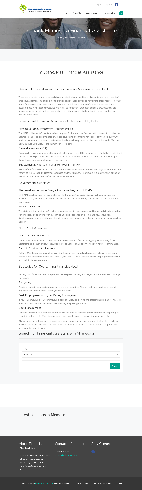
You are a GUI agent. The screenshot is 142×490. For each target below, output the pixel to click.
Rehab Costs (82, 483)
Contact (120, 483)
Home (65, 13)
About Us (77, 13)
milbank (81, 37)
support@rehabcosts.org (66, 455)
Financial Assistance (44, 483)
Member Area (93, 13)
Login (98, 4)
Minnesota (70, 37)
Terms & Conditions (102, 483)
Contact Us (110, 13)
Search (115, 366)
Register (108, 4)
